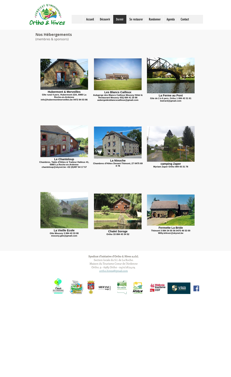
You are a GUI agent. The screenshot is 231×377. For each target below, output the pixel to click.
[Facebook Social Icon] (196, 288)
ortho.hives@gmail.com (113, 271)
